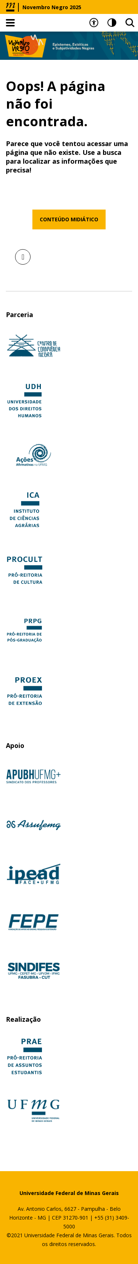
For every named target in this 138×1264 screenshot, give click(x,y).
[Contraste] (112, 23)
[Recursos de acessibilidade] (94, 23)
